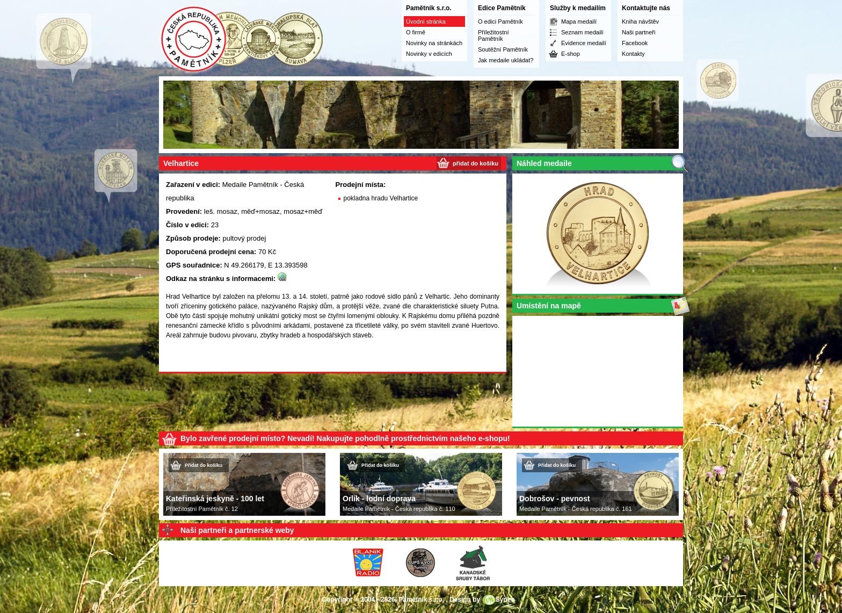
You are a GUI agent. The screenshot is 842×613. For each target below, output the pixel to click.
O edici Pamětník (500, 21)
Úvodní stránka (426, 21)
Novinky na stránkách (434, 43)
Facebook (635, 43)
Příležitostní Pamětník (493, 35)
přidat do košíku (475, 163)
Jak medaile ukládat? (505, 60)
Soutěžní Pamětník (503, 49)
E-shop (570, 54)
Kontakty (633, 54)
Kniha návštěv (640, 21)
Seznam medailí (582, 32)
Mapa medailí (579, 21)
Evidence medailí (583, 43)
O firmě (415, 32)
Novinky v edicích (429, 54)
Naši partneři (638, 32)
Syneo (505, 599)
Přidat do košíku (203, 465)
